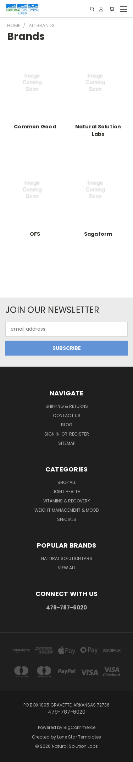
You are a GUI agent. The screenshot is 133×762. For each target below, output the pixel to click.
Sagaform (98, 234)
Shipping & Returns (66, 406)
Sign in (52, 434)
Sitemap (66, 443)
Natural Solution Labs (98, 130)
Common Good (35, 126)
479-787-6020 (66, 607)
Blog (66, 425)
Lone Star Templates (79, 737)
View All (67, 568)
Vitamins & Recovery (66, 501)
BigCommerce (79, 727)
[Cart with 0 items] (111, 9)
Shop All (66, 482)
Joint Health (66, 492)
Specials (66, 519)
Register (79, 434)
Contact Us (67, 415)
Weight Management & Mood (66, 510)
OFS (35, 234)
